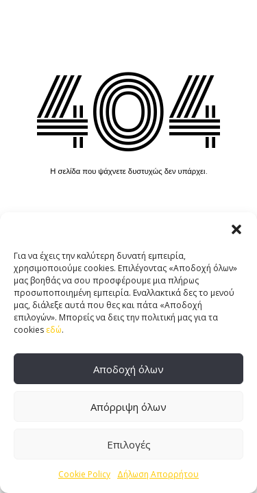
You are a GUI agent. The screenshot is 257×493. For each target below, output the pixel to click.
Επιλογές (129, 444)
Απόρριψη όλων (128, 407)
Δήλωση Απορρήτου (158, 474)
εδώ (54, 330)
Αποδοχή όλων (128, 369)
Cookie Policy (84, 474)
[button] (236, 229)
